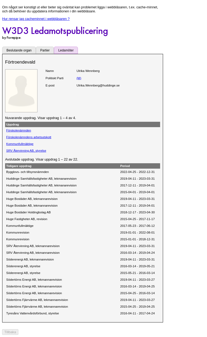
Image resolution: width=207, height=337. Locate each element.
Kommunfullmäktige (19, 143)
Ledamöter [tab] (66, 50)
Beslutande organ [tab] (19, 50)
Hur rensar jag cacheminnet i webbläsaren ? (36, 19)
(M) (79, 78)
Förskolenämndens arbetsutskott (28, 137)
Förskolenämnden (18, 130)
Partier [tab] (45, 50)
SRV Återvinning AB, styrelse (26, 150)
